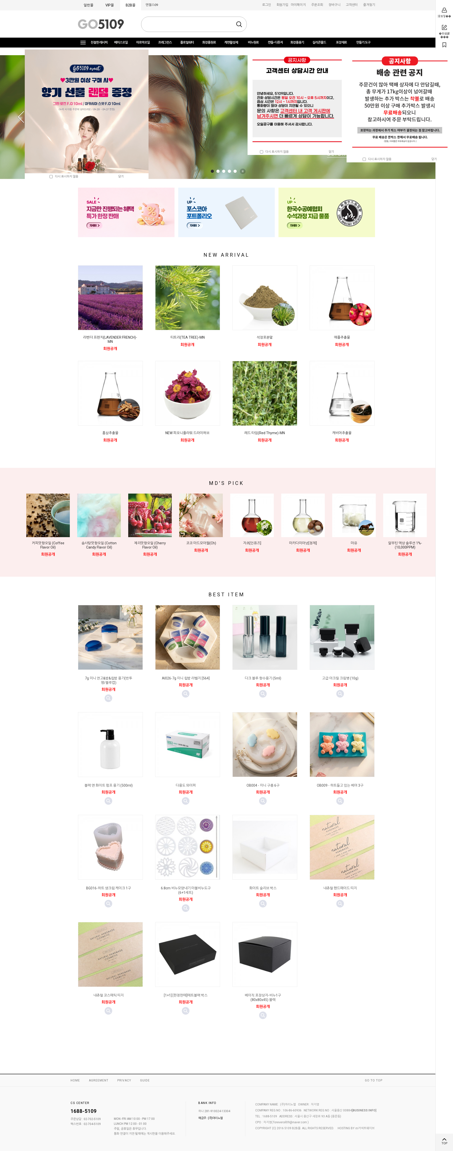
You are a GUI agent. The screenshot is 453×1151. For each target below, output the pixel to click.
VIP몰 (109, 5)
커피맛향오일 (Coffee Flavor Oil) (48, 545)
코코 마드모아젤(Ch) (201, 543)
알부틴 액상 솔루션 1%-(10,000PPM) (405, 545)
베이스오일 (121, 42)
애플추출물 (342, 337)
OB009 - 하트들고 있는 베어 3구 (340, 785)
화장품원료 (209, 42)
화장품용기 (297, 42)
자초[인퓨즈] (252, 543)
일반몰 (88, 5)
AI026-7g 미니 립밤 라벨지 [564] (186, 678)
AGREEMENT (98, 1080)
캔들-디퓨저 (275, 42)
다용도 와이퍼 (186, 785)
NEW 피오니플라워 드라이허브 (187, 433)
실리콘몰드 (319, 42)
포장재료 (341, 42)
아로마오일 (143, 42)
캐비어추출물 (342, 433)
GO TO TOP (373, 1080)
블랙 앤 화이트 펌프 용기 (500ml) (108, 785)
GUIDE (145, 1080)
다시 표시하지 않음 (274, 151)
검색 (239, 24)
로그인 (266, 5)
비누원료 (253, 42)
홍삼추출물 (110, 433)
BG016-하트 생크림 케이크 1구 (108, 888)
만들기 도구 (363, 42)
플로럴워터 (187, 42)
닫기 (331, 151)
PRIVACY (124, 1080)
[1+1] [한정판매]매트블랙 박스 (185, 995)
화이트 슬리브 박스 (263, 888)
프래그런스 (165, 42)
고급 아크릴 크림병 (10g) (340, 678)
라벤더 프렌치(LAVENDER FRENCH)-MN (110, 339)
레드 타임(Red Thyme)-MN (264, 433)
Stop (243, 171)
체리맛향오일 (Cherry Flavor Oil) (150, 545)
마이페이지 (298, 5)
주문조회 (317, 5)
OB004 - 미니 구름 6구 (263, 785)
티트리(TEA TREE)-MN (187, 337)
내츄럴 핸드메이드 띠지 (340, 888)
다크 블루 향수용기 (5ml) (263, 678)
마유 (354, 543)
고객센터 (352, 5)
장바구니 (334, 5)
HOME (75, 1080)
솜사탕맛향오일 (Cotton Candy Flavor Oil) (99, 545)
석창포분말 (265, 337)
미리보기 (108, 698)
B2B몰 (130, 5)
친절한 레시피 (99, 42)
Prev (20, 117)
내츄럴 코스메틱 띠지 (108, 995)
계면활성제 (231, 42)
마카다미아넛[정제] (303, 543)
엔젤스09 (152, 5)
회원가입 (282, 5)
